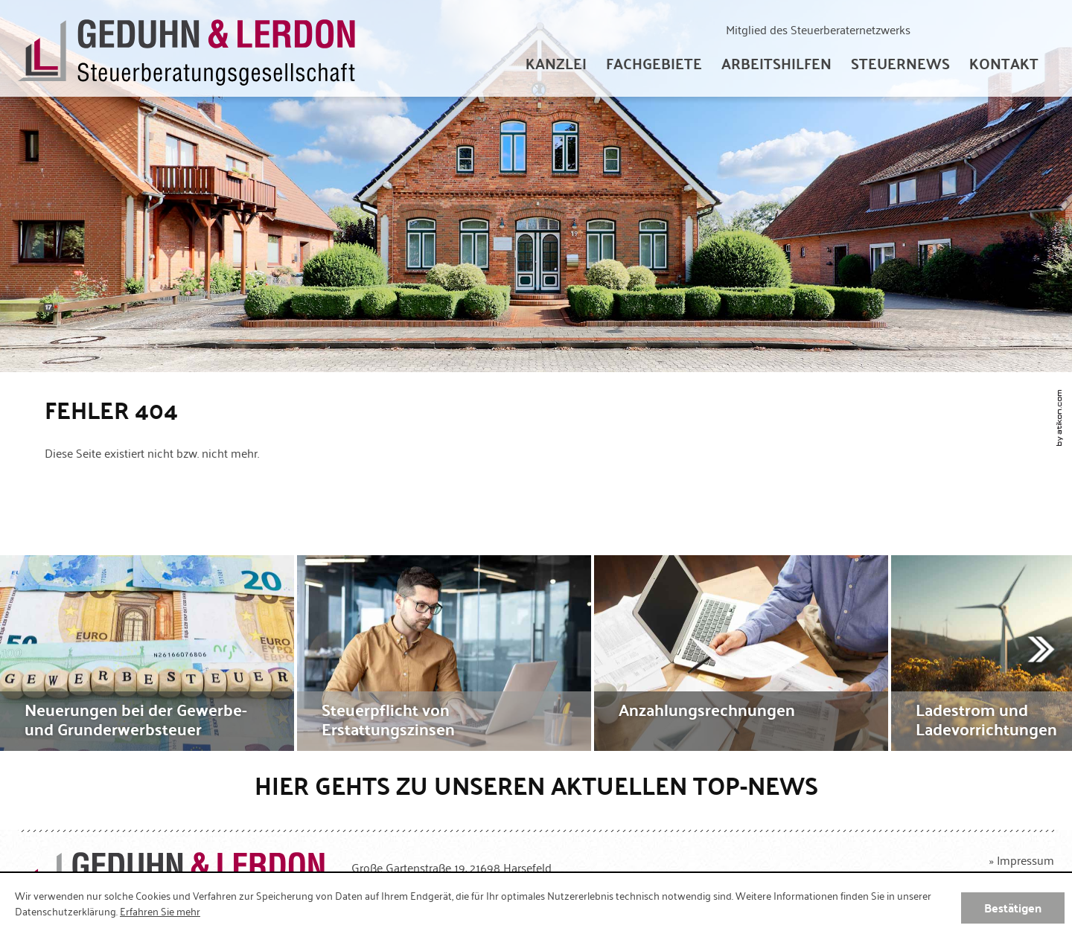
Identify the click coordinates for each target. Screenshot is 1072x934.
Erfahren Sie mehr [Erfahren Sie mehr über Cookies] (160, 911)
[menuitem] (556, 63)
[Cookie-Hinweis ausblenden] (1013, 908)
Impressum (1025, 859)
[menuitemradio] (1004, 63)
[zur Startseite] (186, 48)
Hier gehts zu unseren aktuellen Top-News (536, 784)
